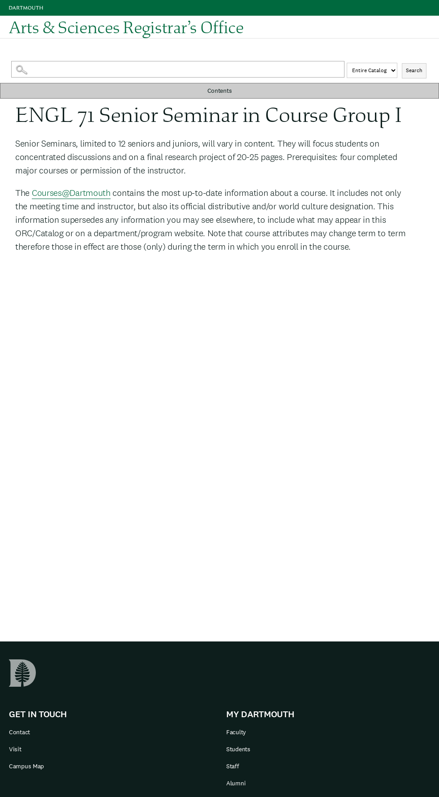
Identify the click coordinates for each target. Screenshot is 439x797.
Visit (15, 749)
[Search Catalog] (178, 69)
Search (414, 70)
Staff (232, 766)
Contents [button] (219, 91)
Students (238, 749)
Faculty (236, 732)
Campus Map (26, 766)
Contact (19, 732)
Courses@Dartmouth (71, 193)
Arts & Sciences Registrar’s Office (126, 27)
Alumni (235, 783)
